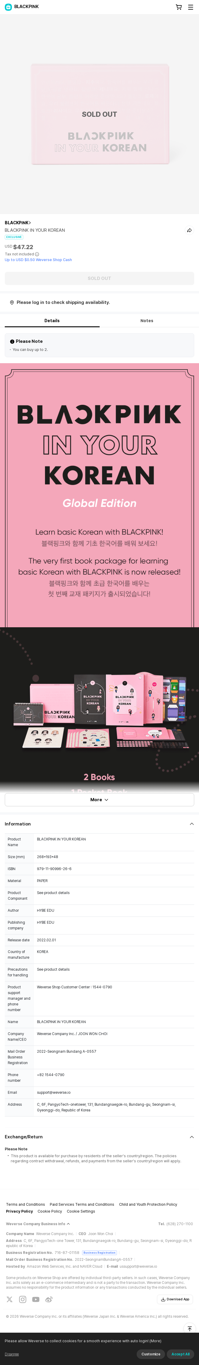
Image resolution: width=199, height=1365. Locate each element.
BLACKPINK (16, 222)
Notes (147, 320)
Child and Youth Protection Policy (148, 1204)
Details (52, 320)
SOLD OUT (99, 278)
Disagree (12, 1354)
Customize (150, 1354)
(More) (155, 1341)
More (99, 799)
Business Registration (99, 1252)
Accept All (180, 1354)
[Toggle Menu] (191, 7)
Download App (175, 1299)
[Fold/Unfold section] (99, 824)
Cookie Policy (50, 1211)
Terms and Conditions (25, 1204)
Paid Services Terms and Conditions (82, 1204)
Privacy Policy (19, 1211)
